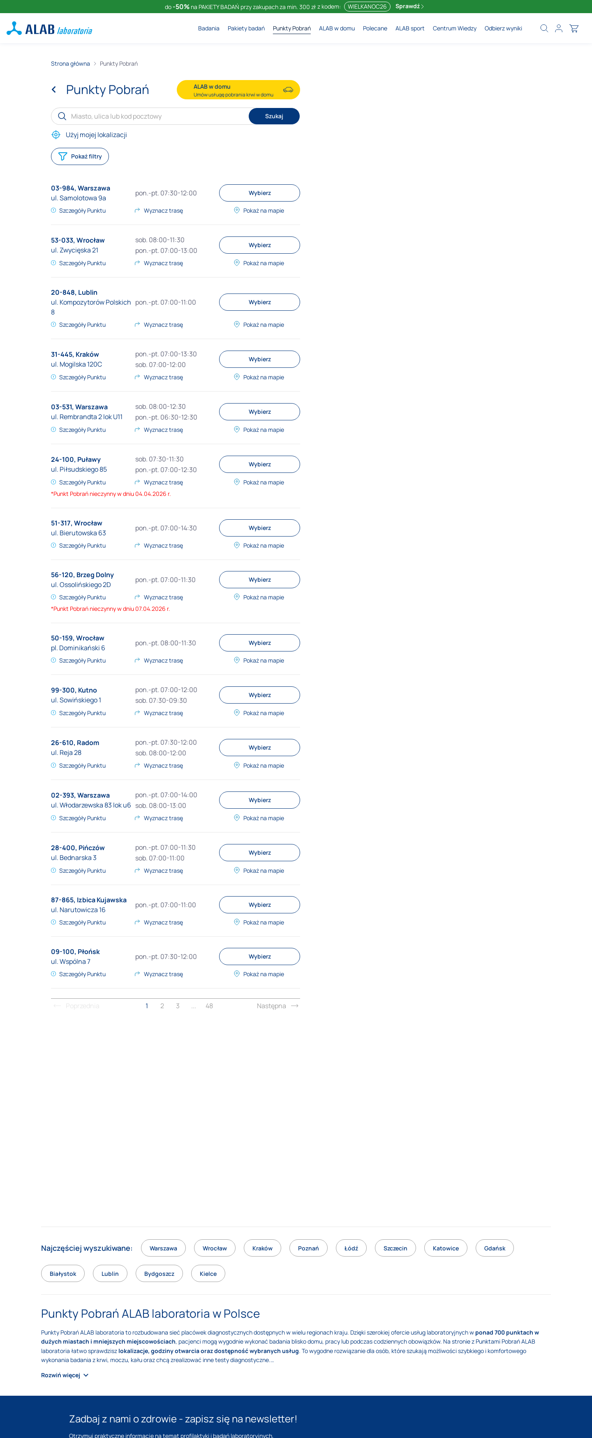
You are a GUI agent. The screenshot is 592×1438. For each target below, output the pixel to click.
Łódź (351, 1248)
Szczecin (395, 1248)
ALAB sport (410, 28)
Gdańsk (494, 1248)
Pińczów (92, 847)
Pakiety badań (246, 28)
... (193, 1005)
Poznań (308, 1248)
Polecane (375, 28)
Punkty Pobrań (292, 28)
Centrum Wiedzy (454, 28)
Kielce (208, 1273)
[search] (544, 28)
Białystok (63, 1273)
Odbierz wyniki (503, 28)
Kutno (87, 690)
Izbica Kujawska (102, 899)
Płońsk (89, 951)
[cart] (573, 28)
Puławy (89, 459)
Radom (88, 742)
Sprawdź (409, 6)
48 (209, 1005)
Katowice (446, 1248)
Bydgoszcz (159, 1273)
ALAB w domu (337, 28)
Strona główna (70, 63)
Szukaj (274, 116)
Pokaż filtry (80, 156)
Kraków (87, 354)
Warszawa (94, 188)
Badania (209, 28)
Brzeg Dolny (95, 574)
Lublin (87, 292)
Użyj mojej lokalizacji (89, 135)
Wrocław (90, 240)
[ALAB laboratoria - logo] (49, 28)
